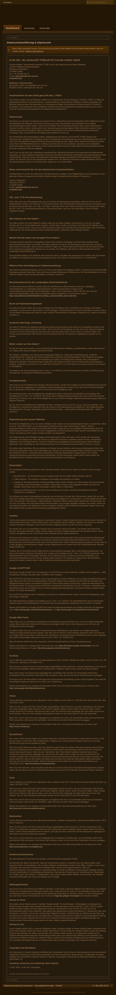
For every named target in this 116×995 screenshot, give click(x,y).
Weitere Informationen (34, 51)
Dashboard (12, 28)
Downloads (29, 28)
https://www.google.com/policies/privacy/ (54, 648)
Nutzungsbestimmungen (44, 986)
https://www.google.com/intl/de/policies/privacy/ (33, 610)
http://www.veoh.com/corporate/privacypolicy (27, 808)
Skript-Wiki (44, 28)
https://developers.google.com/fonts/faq (74, 646)
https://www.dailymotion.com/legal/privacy (26, 847)
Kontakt (59, 986)
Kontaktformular (15, 78)
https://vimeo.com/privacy (19, 726)
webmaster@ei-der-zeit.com (26, 76)
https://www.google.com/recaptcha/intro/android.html (77, 610)
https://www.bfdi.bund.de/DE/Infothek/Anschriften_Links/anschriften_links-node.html (42, 296)
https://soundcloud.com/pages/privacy (40, 764)
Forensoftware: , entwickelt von (58, 992)
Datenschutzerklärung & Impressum (18, 986)
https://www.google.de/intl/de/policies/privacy (27, 688)
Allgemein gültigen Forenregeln (67, 896)
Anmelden (7, 2)
